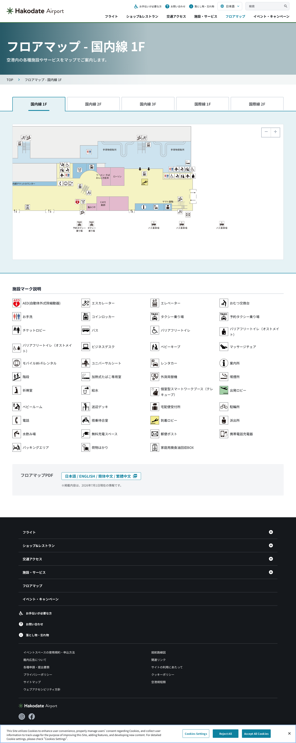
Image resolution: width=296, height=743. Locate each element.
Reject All (225, 736)
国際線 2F (257, 104)
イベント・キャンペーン (271, 16)
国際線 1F (202, 104)
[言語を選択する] (229, 6)
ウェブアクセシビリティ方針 (41, 680)
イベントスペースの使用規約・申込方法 (49, 643)
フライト (111, 16)
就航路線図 (158, 643)
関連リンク (158, 650)
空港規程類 (158, 672)
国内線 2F (93, 104)
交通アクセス (176, 16)
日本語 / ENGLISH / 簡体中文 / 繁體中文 (101, 476)
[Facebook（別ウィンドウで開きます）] (31, 707)
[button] (275, 132)
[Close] (289, 735)
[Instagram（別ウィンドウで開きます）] (21, 707)
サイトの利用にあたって (167, 658)
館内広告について (34, 650)
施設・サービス (205, 16)
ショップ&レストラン (142, 16)
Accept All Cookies (256, 736)
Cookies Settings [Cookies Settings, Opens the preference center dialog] (196, 736)
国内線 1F (39, 104)
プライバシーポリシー (37, 665)
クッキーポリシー (162, 665)
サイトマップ (32, 672)
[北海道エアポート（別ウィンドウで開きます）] (39, 721)
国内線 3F (148, 104)
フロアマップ (235, 16)
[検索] (285, 6)
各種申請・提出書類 (36, 658)
